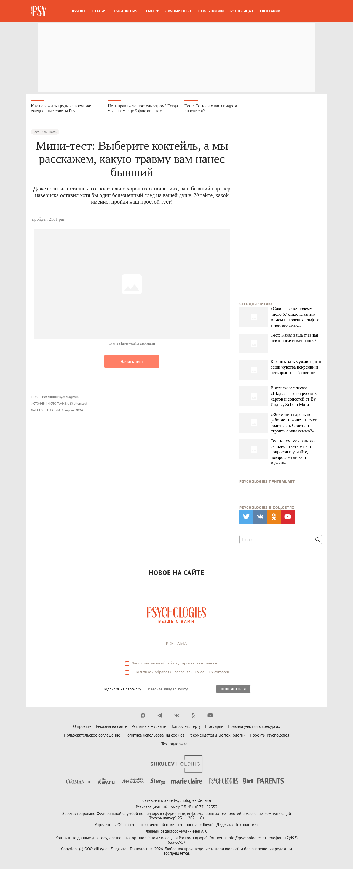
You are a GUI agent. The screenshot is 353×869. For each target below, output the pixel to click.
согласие (147, 663)
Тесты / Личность (45, 132)
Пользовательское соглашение (92, 735)
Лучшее (79, 11)
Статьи (98, 11)
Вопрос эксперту (185, 726)
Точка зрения (124, 11)
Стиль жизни (211, 11)
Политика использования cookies (154, 735)
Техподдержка (174, 744)
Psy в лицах (241, 11)
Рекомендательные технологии (217, 735)
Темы (149, 11)
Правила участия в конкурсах (254, 726)
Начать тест (132, 361)
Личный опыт (178, 11)
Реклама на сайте (111, 726)
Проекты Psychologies (269, 735)
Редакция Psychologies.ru (60, 397)
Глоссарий (270, 11)
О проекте (82, 726)
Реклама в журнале (149, 726)
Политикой (144, 672)
